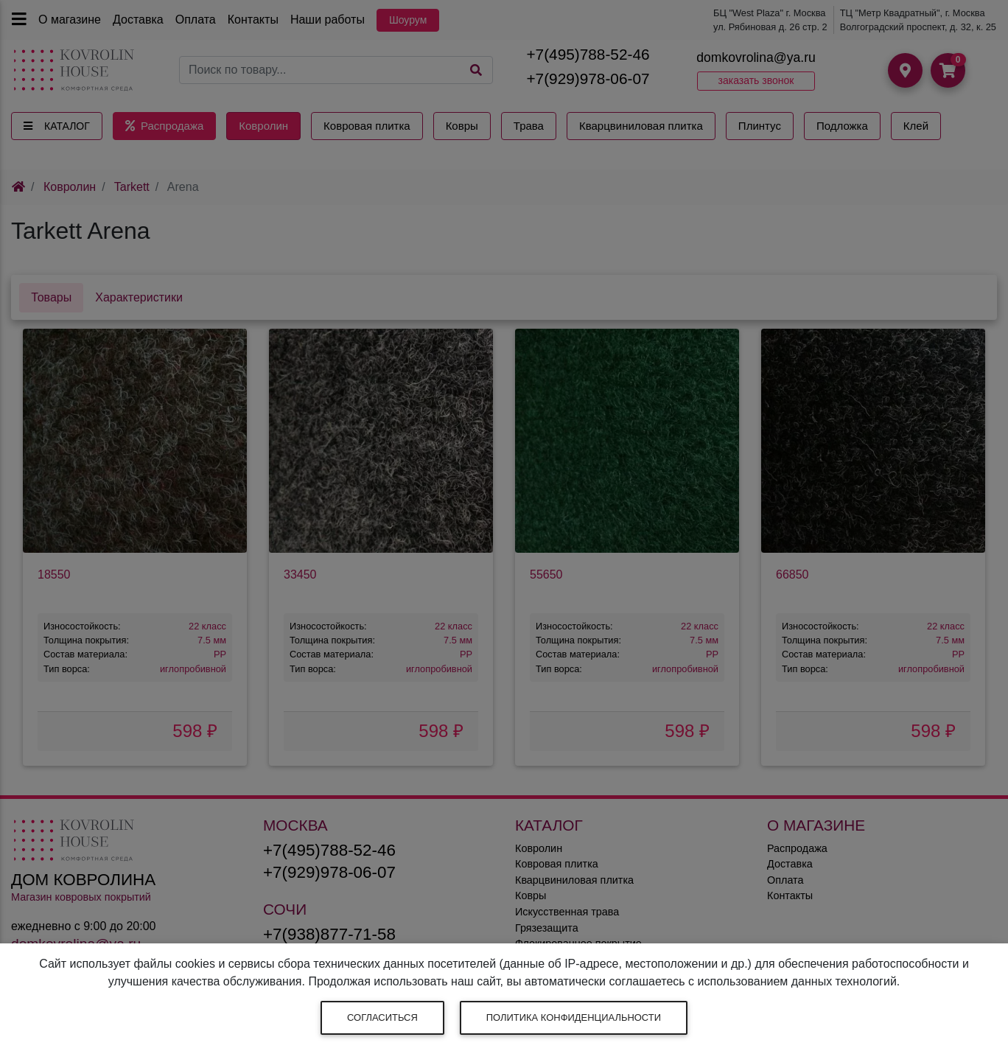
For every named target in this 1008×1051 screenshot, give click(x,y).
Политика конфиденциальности (573, 1017)
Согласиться (382, 1017)
